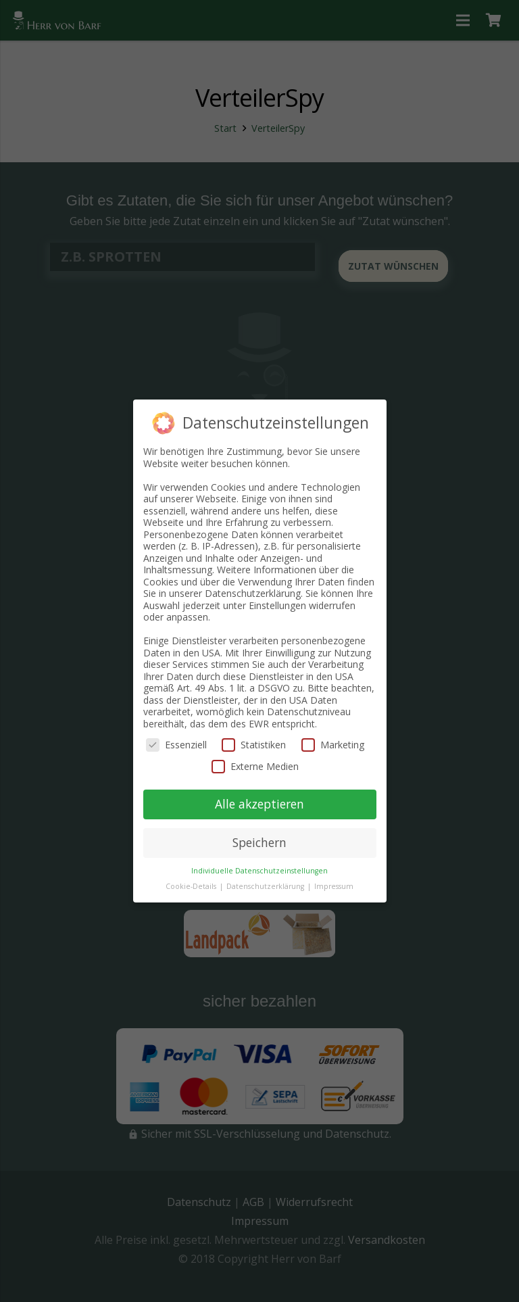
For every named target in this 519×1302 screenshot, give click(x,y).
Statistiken (254, 744)
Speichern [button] (259, 842)
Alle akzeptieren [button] (259, 804)
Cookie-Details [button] (192, 886)
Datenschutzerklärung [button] (266, 886)
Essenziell (176, 744)
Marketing (332, 744)
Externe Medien (255, 766)
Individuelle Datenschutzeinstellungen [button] (259, 870)
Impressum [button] (333, 886)
